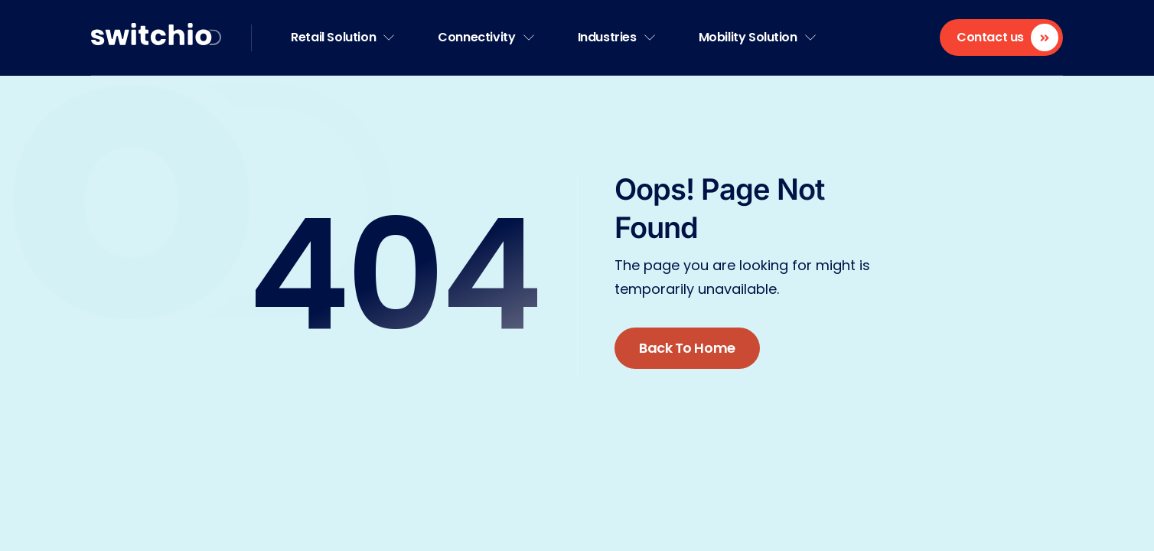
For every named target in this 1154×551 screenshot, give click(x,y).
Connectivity (485, 37)
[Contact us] (1001, 37)
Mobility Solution (757, 37)
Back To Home (687, 347)
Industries (616, 37)
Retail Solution (342, 37)
